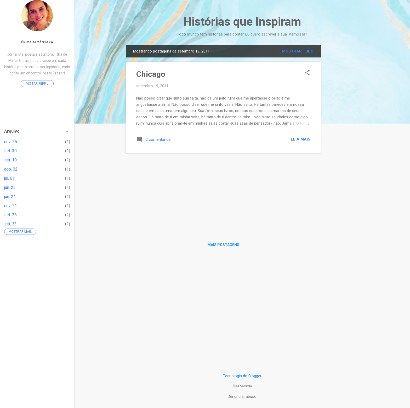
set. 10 (10, 160)
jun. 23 (10, 187)
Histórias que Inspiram (242, 21)
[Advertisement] (341, 123)
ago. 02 (11, 169)
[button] (307, 73)
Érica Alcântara (37, 42)
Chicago (150, 74)
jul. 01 (9, 178)
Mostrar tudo (298, 51)
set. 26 (10, 214)
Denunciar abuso (242, 396)
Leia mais (300, 139)
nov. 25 (10, 141)
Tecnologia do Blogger (242, 376)
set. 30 (10, 150)
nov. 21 (10, 205)
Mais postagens (223, 245)
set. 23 (10, 224)
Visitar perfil (37, 83)
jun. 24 (10, 196)
